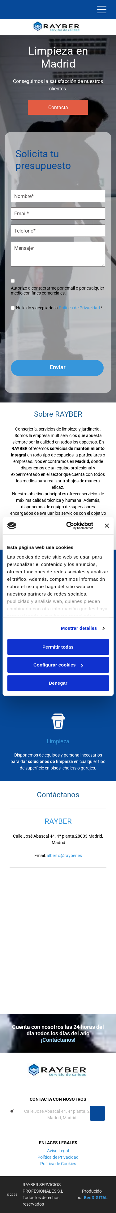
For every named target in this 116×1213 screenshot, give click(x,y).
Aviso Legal (58, 1150)
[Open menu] (101, 9)
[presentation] (36, 338)
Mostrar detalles (79, 628)
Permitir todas (58, 647)
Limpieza (58, 741)
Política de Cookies (58, 1163)
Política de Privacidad (79, 307)
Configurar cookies (58, 665)
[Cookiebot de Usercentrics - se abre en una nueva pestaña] (69, 526)
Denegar (58, 683)
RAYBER (58, 821)
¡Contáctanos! (58, 1040)
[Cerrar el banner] (107, 525)
